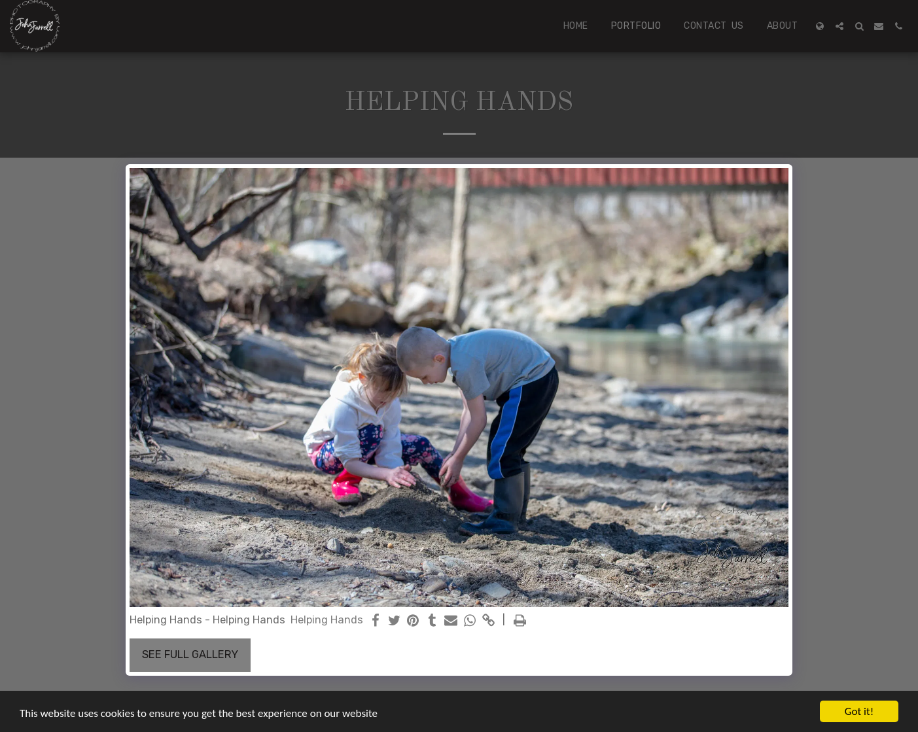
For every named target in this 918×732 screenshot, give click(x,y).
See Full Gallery (190, 654)
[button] (839, 26)
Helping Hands (327, 620)
